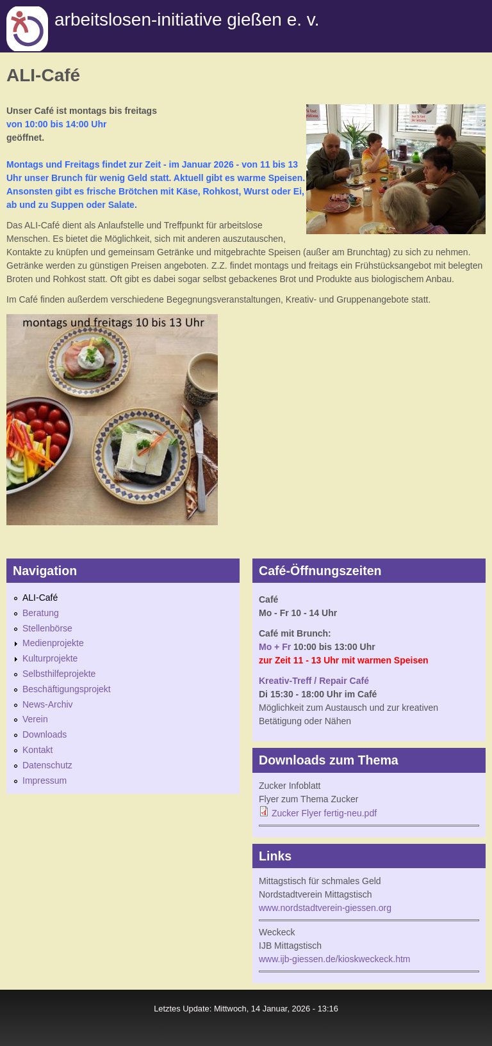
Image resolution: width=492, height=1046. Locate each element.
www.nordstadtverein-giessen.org (325, 908)
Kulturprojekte (50, 658)
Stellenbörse (47, 628)
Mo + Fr (275, 647)
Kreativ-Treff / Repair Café (314, 681)
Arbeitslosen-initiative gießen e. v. (186, 19)
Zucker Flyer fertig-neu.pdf (324, 813)
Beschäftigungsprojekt (66, 689)
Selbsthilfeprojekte (58, 674)
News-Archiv (47, 704)
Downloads (44, 734)
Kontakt (37, 750)
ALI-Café (40, 597)
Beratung (40, 613)
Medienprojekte (53, 643)
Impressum (44, 780)
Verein (35, 719)
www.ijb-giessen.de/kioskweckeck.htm (335, 959)
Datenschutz (47, 765)
